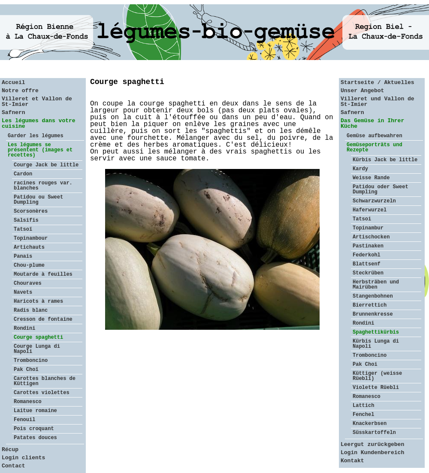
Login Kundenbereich (372, 452)
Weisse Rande (371, 178)
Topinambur (368, 228)
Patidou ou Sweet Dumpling (38, 199)
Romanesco (28, 402)
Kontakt (352, 461)
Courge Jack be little (46, 165)
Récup (10, 449)
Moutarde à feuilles (43, 274)
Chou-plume (29, 265)
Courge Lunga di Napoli (37, 349)
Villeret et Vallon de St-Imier (37, 102)
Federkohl (367, 255)
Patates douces (35, 438)
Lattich (363, 406)
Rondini (24, 328)
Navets (23, 292)
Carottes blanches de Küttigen (45, 381)
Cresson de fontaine (43, 319)
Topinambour (31, 238)
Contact (13, 466)
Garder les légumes (35, 136)
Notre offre (20, 90)
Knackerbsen (370, 424)
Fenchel (363, 415)
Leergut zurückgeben (372, 444)
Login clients (23, 458)
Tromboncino (31, 361)
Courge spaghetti (38, 337)
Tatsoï (23, 229)
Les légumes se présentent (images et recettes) (40, 150)
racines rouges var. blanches (43, 185)
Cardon (23, 174)
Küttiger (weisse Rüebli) (377, 376)
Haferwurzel (370, 210)
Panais (23, 256)
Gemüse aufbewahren (374, 136)
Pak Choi (365, 365)
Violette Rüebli (376, 388)
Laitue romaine (35, 411)
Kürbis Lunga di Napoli (376, 343)
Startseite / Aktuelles (377, 82)
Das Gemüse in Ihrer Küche (372, 123)
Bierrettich (370, 305)
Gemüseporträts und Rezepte (374, 147)
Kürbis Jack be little (385, 160)
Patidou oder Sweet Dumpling (380, 189)
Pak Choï (26, 370)
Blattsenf (367, 264)
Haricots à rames (38, 301)
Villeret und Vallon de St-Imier (377, 102)
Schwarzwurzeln (374, 201)
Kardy (360, 169)
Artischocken (371, 237)
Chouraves (28, 283)
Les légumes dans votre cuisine (39, 123)
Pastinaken (368, 246)
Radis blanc (31, 310)
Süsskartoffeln (374, 433)
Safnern (13, 112)
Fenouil (24, 420)
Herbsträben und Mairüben (376, 284)
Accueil (13, 82)
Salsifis (26, 220)
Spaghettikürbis (376, 332)
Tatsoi (362, 219)
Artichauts (29, 247)
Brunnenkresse (373, 314)
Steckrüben (368, 273)
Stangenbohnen (373, 296)
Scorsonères (31, 211)
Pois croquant (34, 429)
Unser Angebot (362, 90)
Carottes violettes (41, 393)
